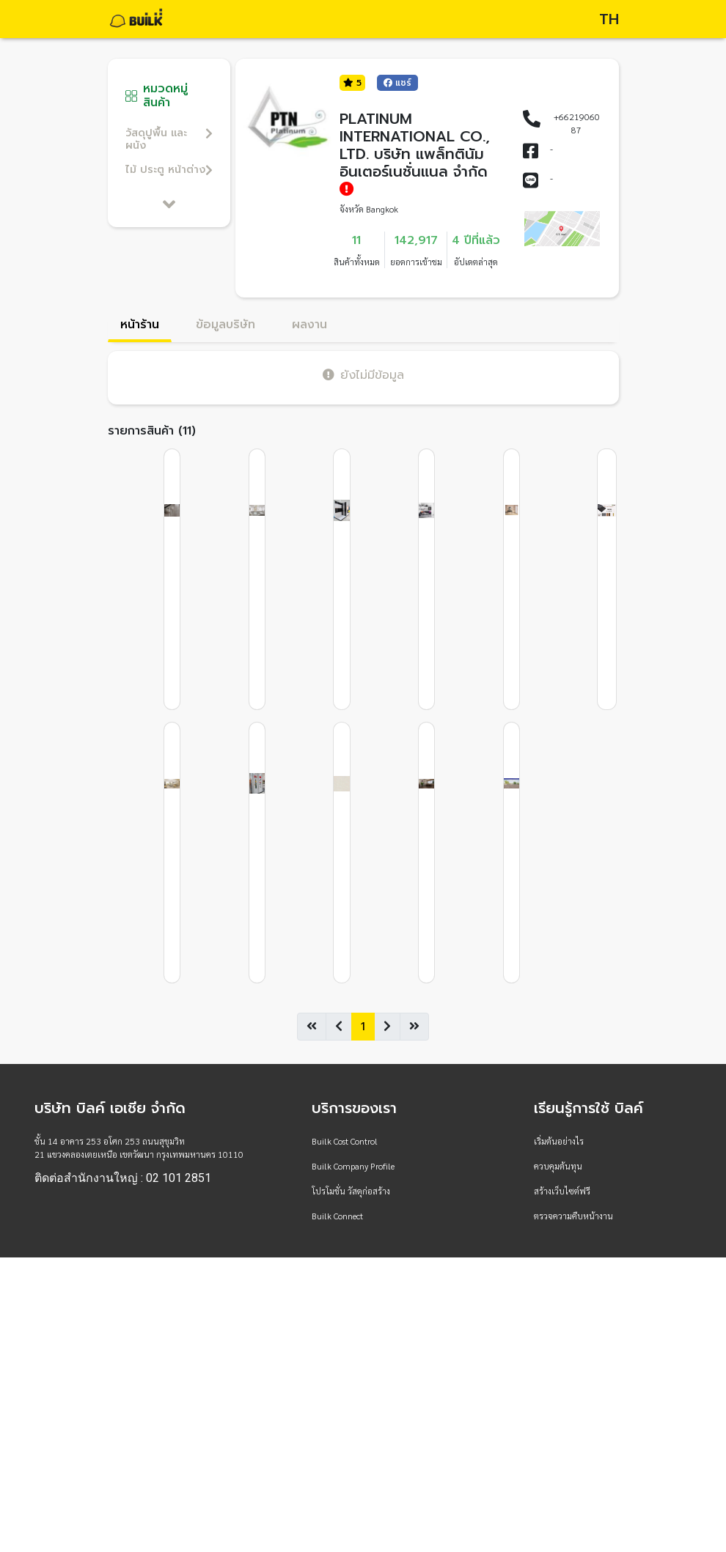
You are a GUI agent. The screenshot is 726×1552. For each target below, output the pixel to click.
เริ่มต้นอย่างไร (559, 1141)
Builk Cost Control (345, 1141)
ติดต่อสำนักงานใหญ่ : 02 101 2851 (122, 1178)
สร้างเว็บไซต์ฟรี (562, 1191)
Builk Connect (337, 1216)
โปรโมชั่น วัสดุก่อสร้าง (351, 1191)
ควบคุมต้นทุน (558, 1166)
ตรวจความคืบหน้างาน (573, 1216)
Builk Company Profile (353, 1166)
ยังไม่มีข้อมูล (363, 375)
